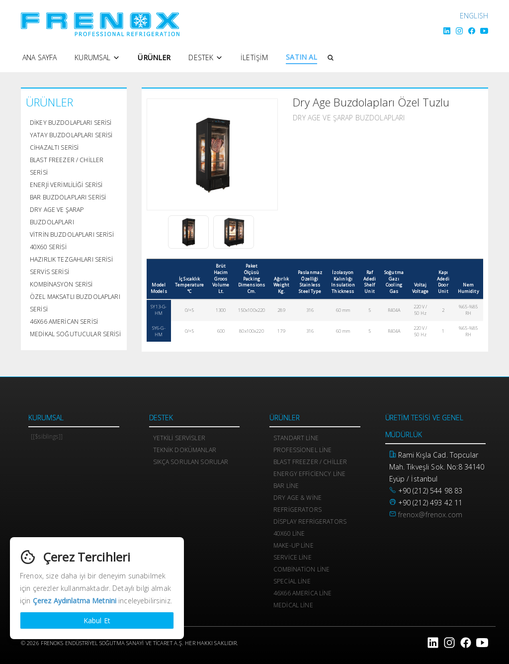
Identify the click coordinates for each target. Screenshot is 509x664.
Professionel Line (302, 450)
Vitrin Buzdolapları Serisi (72, 234)
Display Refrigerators (309, 521)
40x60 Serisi (48, 247)
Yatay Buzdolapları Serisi (71, 135)
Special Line (292, 581)
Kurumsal (97, 57)
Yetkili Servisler (179, 438)
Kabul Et (97, 620)
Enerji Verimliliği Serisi (66, 185)
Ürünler (154, 57)
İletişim (254, 57)
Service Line (292, 557)
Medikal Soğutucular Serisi (75, 334)
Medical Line (293, 605)
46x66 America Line (302, 593)
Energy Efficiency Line (309, 474)
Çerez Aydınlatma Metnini (74, 600)
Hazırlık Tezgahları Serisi (71, 259)
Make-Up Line (293, 545)
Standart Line (296, 438)
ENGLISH (474, 15)
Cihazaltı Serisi (54, 147)
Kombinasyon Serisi (61, 284)
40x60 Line (289, 533)
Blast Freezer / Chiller (310, 462)
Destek (205, 57)
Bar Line (286, 485)
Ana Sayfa (39, 57)
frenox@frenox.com (430, 514)
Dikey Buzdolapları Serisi (71, 122)
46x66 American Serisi (64, 321)
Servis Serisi (49, 272)
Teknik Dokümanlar (184, 450)
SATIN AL (301, 57)
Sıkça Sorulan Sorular (191, 462)
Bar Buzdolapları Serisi (68, 197)
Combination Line (301, 569)
